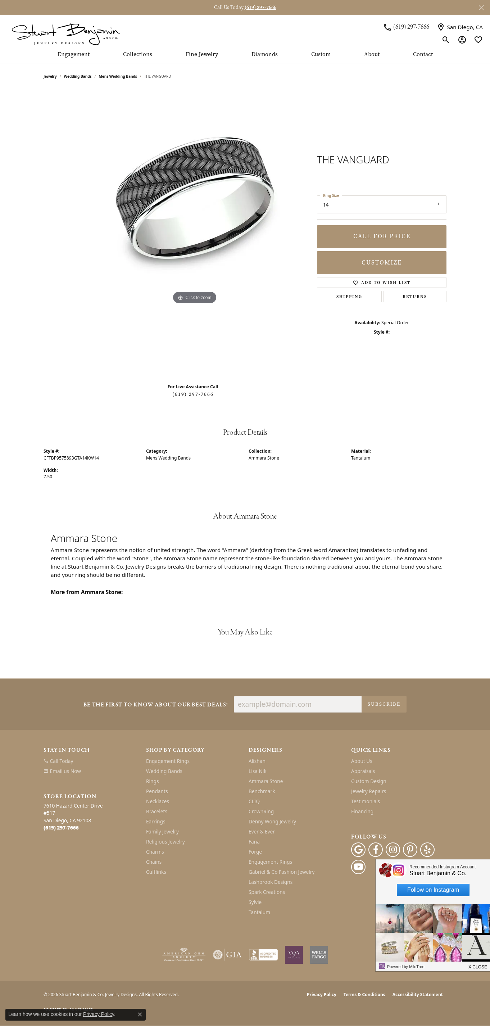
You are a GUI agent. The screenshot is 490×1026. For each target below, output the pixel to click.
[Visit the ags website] (184, 955)
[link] (406, 27)
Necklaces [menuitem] (157, 801)
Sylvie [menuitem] (255, 902)
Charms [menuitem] (155, 851)
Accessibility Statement (418, 994)
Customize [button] (382, 262)
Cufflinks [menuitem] (156, 871)
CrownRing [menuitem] (261, 811)
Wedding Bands (78, 76)
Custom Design (368, 781)
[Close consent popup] (140, 1014)
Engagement (74, 54)
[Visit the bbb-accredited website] (263, 955)
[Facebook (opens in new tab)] (375, 849)
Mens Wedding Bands (118, 76)
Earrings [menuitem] (155, 821)
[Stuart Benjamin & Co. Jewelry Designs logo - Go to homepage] (65, 33)
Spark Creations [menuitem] (267, 892)
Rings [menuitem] (152, 781)
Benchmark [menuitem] (262, 791)
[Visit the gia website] (227, 955)
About (372, 54)
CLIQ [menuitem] (254, 801)
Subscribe (384, 704)
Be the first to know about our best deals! (155, 705)
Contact (423, 54)
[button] (445, 39)
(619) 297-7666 (193, 394)
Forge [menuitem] (255, 851)
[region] (195, 234)
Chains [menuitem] (154, 861)
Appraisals (363, 771)
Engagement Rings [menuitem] (168, 761)
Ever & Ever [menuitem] (262, 831)
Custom (321, 54)
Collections (137, 54)
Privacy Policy (321, 994)
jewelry (50, 76)
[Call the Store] (61, 827)
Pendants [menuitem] (157, 791)
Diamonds (264, 54)
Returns (415, 296)
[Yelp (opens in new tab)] (427, 849)
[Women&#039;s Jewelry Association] (294, 955)
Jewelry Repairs (368, 791)
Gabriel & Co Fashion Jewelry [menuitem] (281, 871)
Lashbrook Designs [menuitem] (270, 881)
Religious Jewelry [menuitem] (165, 841)
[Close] (481, 7)
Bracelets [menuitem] (156, 811)
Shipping (349, 296)
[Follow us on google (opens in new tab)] (358, 849)
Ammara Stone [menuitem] (266, 781)
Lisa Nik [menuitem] (258, 771)
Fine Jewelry (202, 54)
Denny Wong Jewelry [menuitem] (272, 821)
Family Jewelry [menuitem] (162, 831)
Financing (362, 811)
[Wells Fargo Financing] (319, 955)
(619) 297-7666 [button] (260, 7)
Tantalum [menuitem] (259, 912)
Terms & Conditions (364, 994)
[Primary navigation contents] (245, 57)
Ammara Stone (264, 458)
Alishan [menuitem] (257, 761)
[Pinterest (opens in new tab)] (410, 849)
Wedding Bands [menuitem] (164, 771)
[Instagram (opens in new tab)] (393, 849)
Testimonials (365, 801)
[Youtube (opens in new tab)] (358, 867)
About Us (361, 761)
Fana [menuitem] (254, 841)
